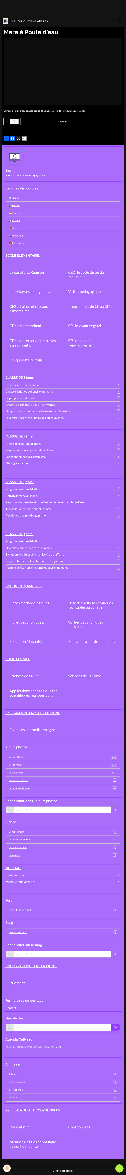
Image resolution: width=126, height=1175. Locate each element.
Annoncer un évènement (48, 1046)
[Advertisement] (59, 7)
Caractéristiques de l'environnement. (29, 391)
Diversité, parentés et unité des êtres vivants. (35, 417)
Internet (63, 1074)
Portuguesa (16, 243)
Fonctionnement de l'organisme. (26, 456)
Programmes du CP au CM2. (90, 306)
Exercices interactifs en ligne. (33, 730)
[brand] (25, 21)
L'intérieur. (63, 855)
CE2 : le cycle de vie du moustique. (86, 274)
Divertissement (63, 1082)
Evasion (63, 1097)
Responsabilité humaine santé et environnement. (37, 567)
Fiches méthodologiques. (30, 603)
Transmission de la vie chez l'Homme (29, 509)
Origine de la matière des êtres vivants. (30, 404)
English (14, 205)
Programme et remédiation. (23, 443)
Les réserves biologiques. (30, 291)
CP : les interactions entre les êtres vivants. (33, 343)
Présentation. (20, 1127)
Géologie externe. (17, 463)
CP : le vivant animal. (26, 326)
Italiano (14, 220)
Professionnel (63, 1090)
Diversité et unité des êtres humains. (29, 548)
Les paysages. (63, 757)
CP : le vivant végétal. (85, 326)
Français (15, 197)
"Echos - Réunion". (63, 932)
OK (116, 809)
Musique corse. (15, 875)
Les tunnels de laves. (63, 788)
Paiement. (18, 983)
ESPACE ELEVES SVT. (63, 910)
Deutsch (15, 228)
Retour (63, 121)
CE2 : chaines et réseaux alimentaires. (29, 308)
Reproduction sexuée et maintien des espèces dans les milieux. (45, 502)
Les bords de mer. (63, 847)
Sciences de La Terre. (85, 676)
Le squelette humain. (26, 360)
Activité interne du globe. (22, 496)
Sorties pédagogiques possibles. (85, 624)
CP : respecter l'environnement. (81, 343)
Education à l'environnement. (91, 641)
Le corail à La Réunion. (27, 272)
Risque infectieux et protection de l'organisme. (35, 561)
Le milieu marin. (63, 832)
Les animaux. (63, 765)
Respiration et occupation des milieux (29, 450)
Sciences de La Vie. (24, 676)
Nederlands (16, 235)
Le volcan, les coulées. (63, 839)
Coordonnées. (79, 1127)
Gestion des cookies (63, 1170)
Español (14, 212)
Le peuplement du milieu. (21, 398)
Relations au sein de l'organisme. (26, 515)
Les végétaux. (63, 772)
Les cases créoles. (63, 780)
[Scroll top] (119, 1168)
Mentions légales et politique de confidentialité (33, 1144)
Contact (11, 1008)
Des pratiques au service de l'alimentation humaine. (38, 411)
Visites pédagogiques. (85, 291)
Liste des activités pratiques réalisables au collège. (90, 605)
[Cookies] (7, 1168)
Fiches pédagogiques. (27, 622)
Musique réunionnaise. (20, 882)
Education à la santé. (26, 641)
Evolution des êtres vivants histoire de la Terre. (35, 554)
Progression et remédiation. (23, 385)
